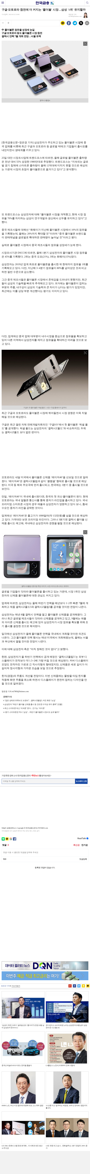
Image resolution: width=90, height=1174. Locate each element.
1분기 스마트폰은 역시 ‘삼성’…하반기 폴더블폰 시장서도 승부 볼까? (31, 712)
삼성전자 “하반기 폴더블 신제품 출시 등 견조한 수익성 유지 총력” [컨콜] (33, 704)
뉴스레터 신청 (81, 781)
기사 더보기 (16, 901)
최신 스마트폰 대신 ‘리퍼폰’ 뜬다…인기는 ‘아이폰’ (24, 708)
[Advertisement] (45, 121)
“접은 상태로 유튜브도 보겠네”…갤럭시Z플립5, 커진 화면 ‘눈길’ (30, 700)
